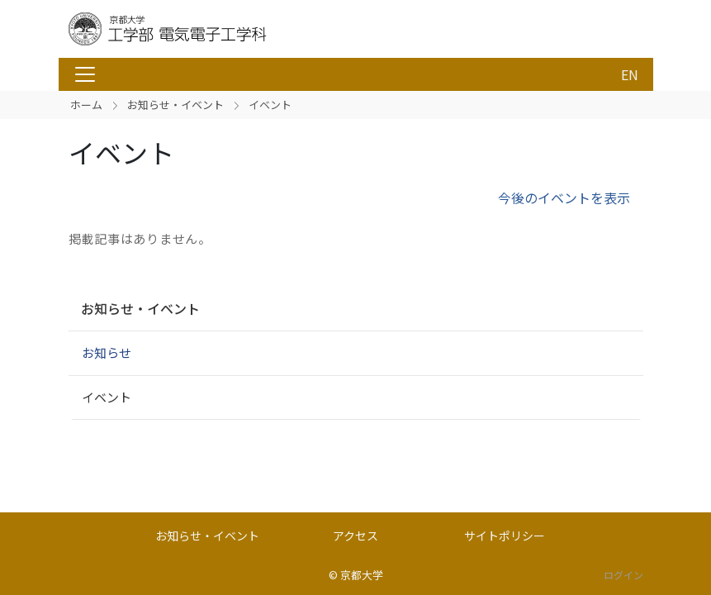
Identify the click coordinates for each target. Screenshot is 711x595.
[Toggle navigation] (85, 74)
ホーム (86, 104)
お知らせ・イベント (175, 104)
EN (629, 74)
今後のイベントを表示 (564, 197)
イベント (106, 397)
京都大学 (361, 575)
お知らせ (106, 352)
